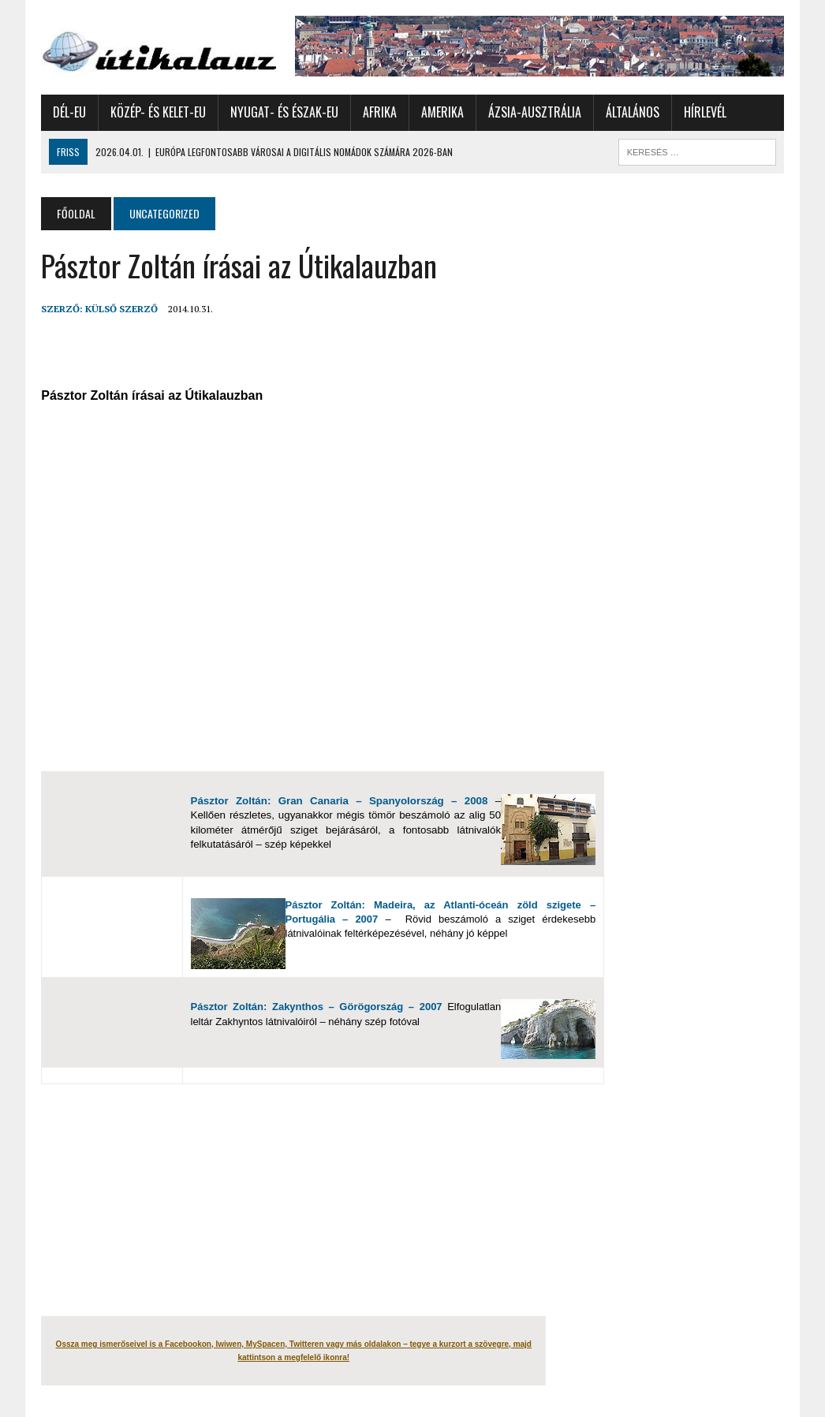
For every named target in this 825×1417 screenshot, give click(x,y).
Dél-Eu (69, 112)
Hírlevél (705, 112)
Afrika (380, 112)
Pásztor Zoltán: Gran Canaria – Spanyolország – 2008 (339, 801)
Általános (632, 112)
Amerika (442, 112)
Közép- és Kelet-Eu (158, 112)
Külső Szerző (121, 309)
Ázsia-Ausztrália (534, 112)
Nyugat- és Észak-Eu (284, 112)
